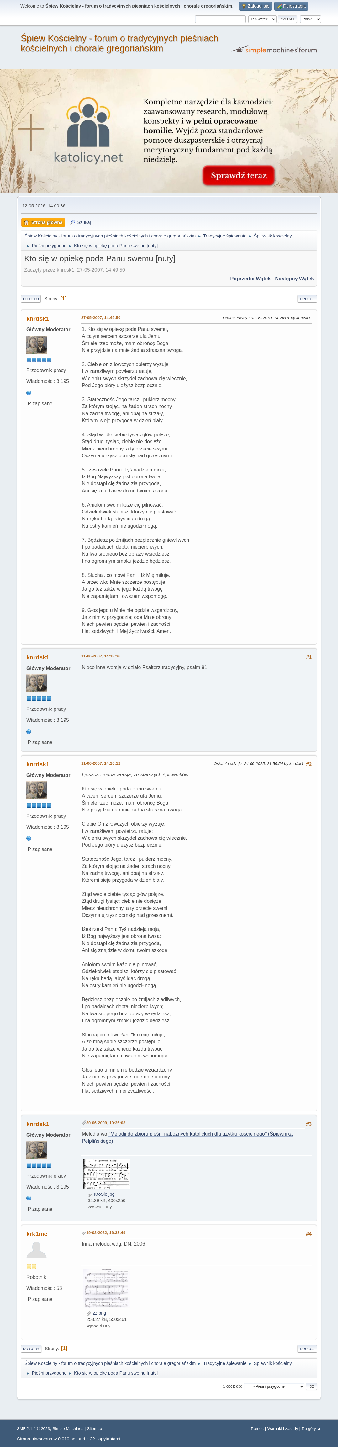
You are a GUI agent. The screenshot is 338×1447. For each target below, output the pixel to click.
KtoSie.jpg (101, 1194)
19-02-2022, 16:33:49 (105, 1232)
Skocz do (232, 1386)
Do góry (31, 1349)
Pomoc (257, 1428)
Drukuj (307, 299)
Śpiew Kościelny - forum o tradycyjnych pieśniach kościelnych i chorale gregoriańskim (120, 43)
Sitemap (94, 1428)
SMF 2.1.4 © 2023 (33, 1428)
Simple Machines (67, 1428)
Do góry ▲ (311, 1428)
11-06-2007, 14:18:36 (100, 656)
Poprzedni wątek (250, 278)
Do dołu (31, 299)
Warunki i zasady (282, 1428)
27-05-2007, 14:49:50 (100, 317)
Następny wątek (294, 278)
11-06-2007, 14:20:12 (100, 763)
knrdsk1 (38, 318)
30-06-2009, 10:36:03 (105, 1122)
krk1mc (36, 1234)
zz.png (96, 1313)
